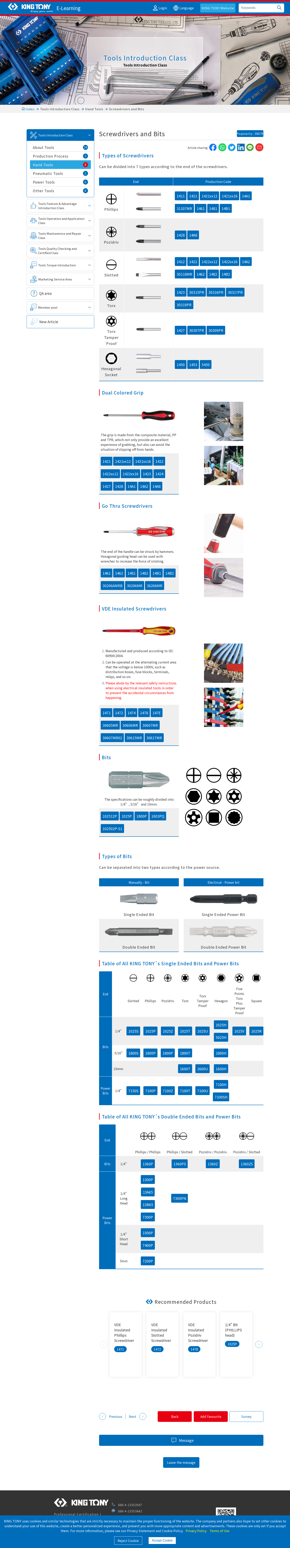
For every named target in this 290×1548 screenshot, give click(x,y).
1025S (133, 1031)
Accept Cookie (162, 1540)
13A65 (148, 1192)
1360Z (213, 1163)
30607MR (150, 725)
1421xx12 (209, 195)
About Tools (60, 147)
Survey (245, 1416)
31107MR (184, 208)
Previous (103, 1344)
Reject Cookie (128, 1540)
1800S (133, 1053)
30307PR (196, 330)
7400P (148, 1245)
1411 (181, 195)
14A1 (246, 195)
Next (258, 1344)
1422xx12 (209, 261)
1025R (256, 1031)
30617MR (154, 737)
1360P (148, 1163)
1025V (239, 1031)
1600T (185, 1068)
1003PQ (157, 816)
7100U (202, 1090)
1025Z (168, 1031)
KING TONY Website (218, 8)
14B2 (226, 274)
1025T (185, 1031)
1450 (181, 364)
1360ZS (247, 1163)
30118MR (184, 274)
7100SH (221, 1096)
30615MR (134, 737)
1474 (131, 712)
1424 (159, 473)
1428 (181, 235)
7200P (148, 1261)
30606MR (130, 725)
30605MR (110, 725)
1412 (181, 261)
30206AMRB (112, 585)
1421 (193, 195)
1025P (126, 816)
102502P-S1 (112, 828)
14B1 (226, 208)
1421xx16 (229, 195)
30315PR (196, 292)
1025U (202, 1031)
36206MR (154, 585)
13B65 (148, 1204)
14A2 (246, 261)
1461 (201, 208)
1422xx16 (229, 261)
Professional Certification (76, 1514)
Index (28, 109)
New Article (48, 321)
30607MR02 (112, 737)
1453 (193, 364)
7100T (185, 1090)
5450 (206, 364)
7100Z (168, 1090)
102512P (110, 816)
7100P (150, 1090)
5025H (221, 1037)
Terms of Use (219, 1530)
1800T (185, 1053)
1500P (148, 1232)
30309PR (215, 330)
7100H (221, 1084)
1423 (181, 292)
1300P (148, 1179)
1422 (193, 261)
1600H (221, 1068)
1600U (202, 1068)
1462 (201, 274)
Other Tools (60, 190)
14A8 (193, 235)
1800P (141, 816)
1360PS (179, 1163)
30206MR (134, 585)
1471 (107, 712)
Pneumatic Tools (60, 173)
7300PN (179, 1198)
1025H (221, 1024)
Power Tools (60, 182)
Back (170, 1416)
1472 (119, 712)
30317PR (235, 292)
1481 (213, 208)
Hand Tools (94, 109)
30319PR (184, 304)
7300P (148, 1217)
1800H (221, 1053)
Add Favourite (208, 1416)
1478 (144, 712)
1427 (181, 330)
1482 (213, 274)
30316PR (215, 292)
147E (156, 712)
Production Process (60, 156)
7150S (133, 1090)
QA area (45, 293)
